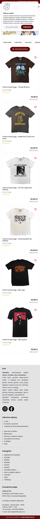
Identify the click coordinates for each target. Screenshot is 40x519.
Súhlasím (27, 27)
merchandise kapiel (20, 373)
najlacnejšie (7, 42)
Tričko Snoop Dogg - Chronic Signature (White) (17, 189)
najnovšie (28, 42)
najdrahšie (18, 42)
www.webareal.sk (27, 517)
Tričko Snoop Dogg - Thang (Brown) (16, 87)
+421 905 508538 (17, 509)
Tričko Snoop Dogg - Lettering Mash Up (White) (17, 240)
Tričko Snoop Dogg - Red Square (14, 340)
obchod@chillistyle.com (16, 512)
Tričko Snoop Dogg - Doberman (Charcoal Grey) (18, 138)
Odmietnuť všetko (11, 27)
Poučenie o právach (11, 424)
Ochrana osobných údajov (13, 436)
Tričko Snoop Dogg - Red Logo (13, 290)
